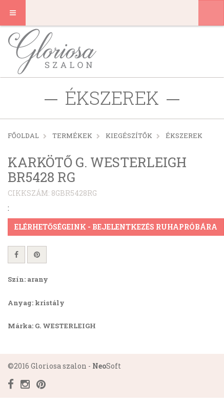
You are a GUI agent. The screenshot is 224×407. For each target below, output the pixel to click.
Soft (106, 366)
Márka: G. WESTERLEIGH (52, 325)
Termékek (72, 135)
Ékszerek (184, 135)
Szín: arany (28, 279)
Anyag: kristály (36, 302)
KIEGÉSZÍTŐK (129, 135)
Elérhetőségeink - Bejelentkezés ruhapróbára (115, 227)
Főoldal (23, 135)
